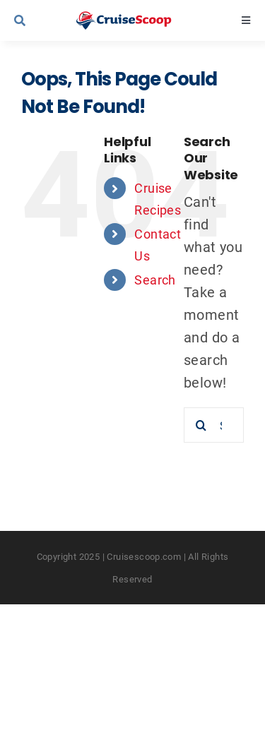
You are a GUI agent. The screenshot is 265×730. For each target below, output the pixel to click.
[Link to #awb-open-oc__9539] (36, 20)
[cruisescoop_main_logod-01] (135, 18)
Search (154, 279)
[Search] (201, 425)
